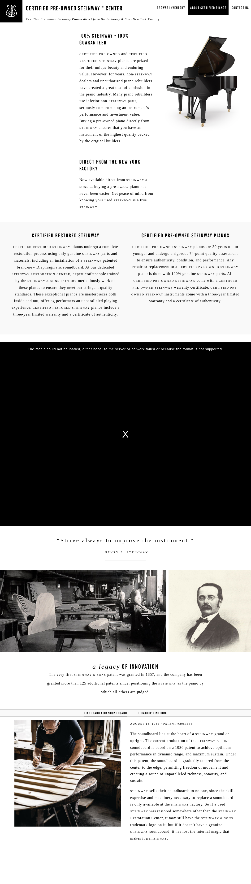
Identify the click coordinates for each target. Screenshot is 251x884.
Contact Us (240, 7)
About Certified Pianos (208, 7)
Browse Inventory (171, 7)
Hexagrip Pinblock (152, 713)
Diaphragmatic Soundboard (105, 713)
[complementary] (216, 858)
